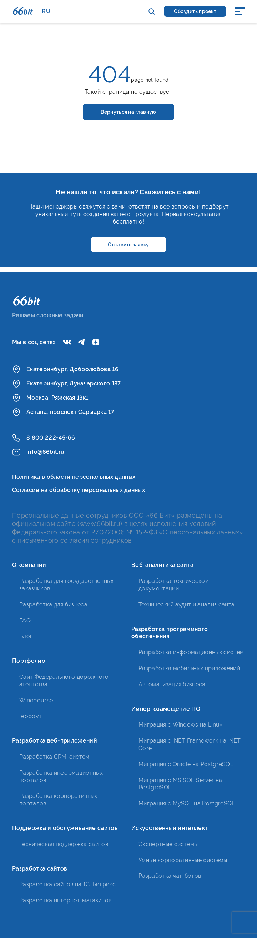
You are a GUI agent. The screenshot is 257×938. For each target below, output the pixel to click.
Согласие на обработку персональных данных (78, 490)
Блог (25, 636)
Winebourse (36, 700)
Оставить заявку (128, 244)
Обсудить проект (195, 11)
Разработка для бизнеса (53, 604)
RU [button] (46, 11)
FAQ (25, 620)
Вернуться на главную (128, 112)
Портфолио (28, 660)
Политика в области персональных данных (73, 476)
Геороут (30, 716)
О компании (29, 565)
